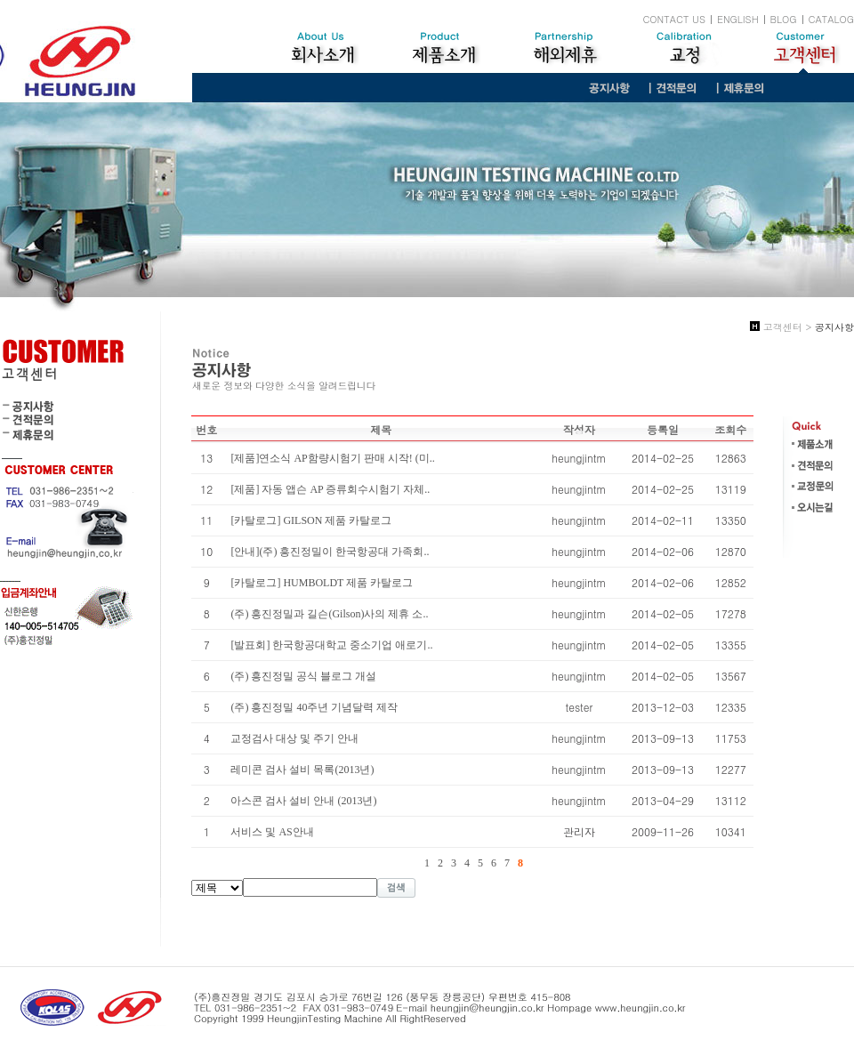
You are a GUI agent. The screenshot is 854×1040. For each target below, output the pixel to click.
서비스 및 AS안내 (271, 832)
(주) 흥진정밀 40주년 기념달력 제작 (314, 707)
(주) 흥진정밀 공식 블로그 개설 (303, 676)
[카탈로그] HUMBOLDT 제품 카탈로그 (321, 582)
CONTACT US (673, 19)
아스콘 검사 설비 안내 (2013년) (303, 800)
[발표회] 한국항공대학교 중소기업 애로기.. (331, 645)
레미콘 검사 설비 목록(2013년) (302, 769)
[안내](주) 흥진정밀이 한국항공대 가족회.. (329, 551)
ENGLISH (738, 19)
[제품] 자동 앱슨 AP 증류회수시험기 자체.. (330, 489)
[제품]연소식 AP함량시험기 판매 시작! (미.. (332, 458)
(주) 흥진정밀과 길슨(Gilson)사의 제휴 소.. (329, 614)
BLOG (783, 19)
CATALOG (831, 19)
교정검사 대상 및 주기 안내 (294, 738)
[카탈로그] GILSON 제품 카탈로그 (310, 520)
